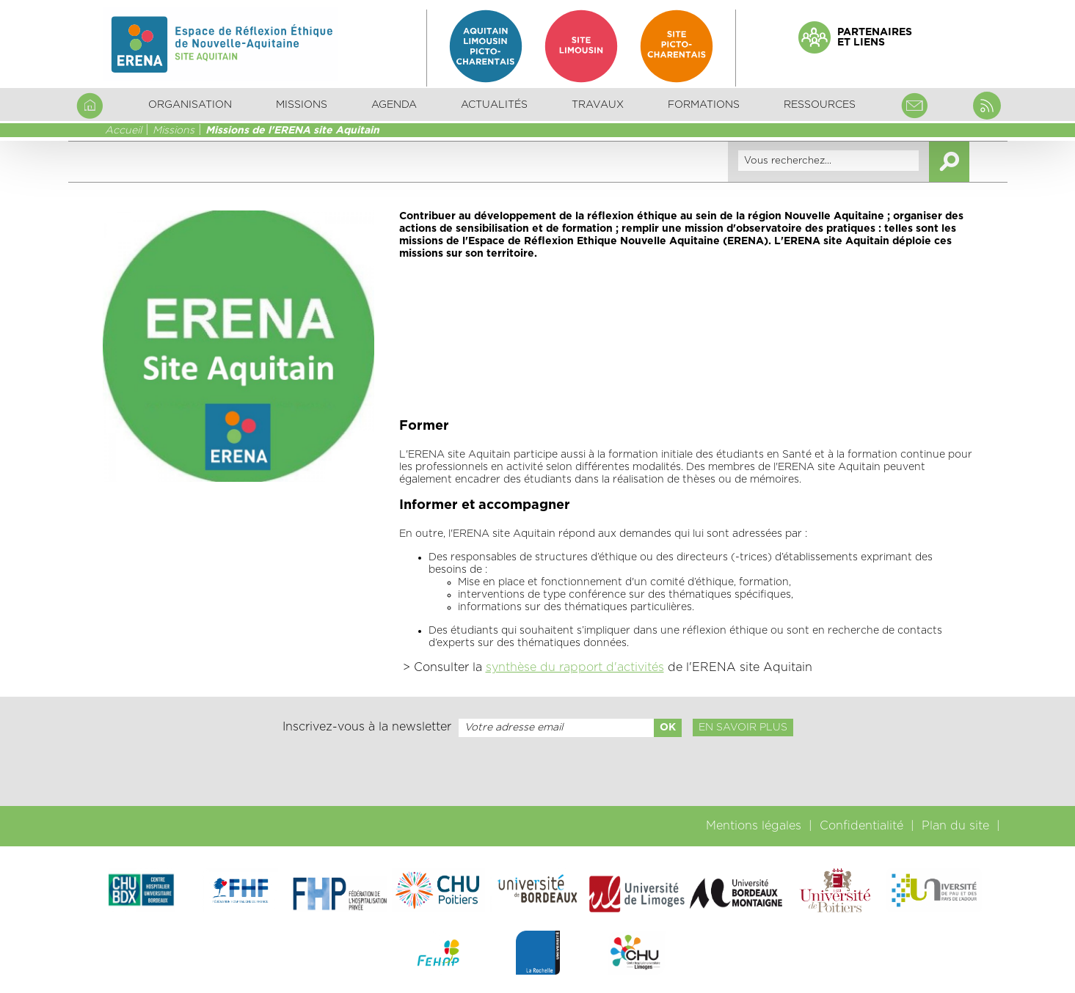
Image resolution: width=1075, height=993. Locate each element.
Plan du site (955, 826)
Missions (173, 130)
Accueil (123, 130)
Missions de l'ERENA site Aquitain (292, 130)
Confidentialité (861, 826)
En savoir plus (743, 727)
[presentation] (537, 772)
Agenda (394, 105)
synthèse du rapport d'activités (575, 667)
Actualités (494, 105)
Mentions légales (753, 826)
